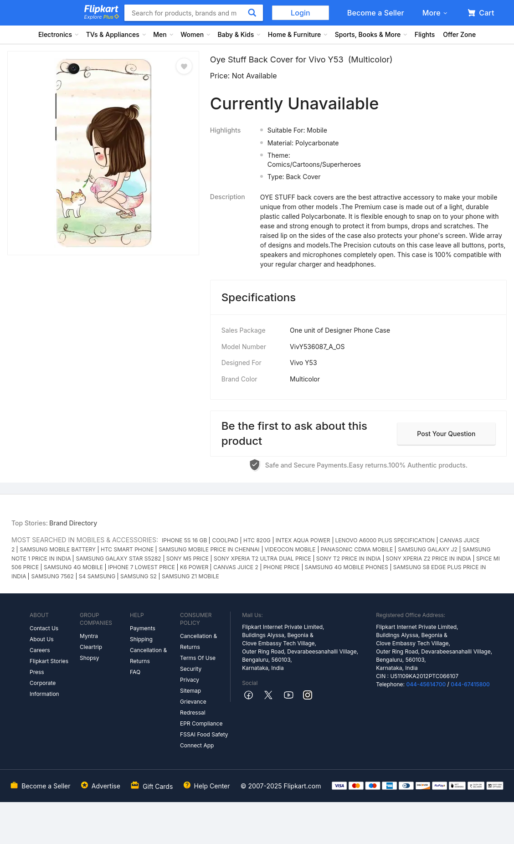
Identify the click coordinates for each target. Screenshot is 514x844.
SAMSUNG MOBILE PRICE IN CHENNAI (209, 549)
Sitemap (190, 690)
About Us (41, 639)
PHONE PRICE (281, 567)
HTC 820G (257, 540)
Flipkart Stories (49, 661)
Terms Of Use (198, 657)
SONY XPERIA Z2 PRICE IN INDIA (428, 558)
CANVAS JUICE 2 (235, 567)
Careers (40, 650)
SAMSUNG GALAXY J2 (427, 549)
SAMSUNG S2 (138, 576)
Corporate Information (44, 688)
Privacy (189, 679)
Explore (101, 17)
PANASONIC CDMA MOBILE (357, 549)
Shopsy (89, 657)
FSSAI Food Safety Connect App (204, 740)
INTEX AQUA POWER (303, 540)
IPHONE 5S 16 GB (184, 540)
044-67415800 (470, 684)
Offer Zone (459, 34)
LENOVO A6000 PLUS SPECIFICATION (385, 540)
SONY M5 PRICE (187, 558)
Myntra (89, 636)
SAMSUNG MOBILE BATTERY (58, 549)
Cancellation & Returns (148, 655)
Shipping (141, 639)
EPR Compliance (201, 723)
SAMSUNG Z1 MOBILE (190, 576)
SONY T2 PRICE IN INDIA (348, 558)
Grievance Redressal (193, 707)
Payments (142, 628)
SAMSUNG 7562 (52, 576)
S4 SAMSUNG (97, 576)
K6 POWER (194, 567)
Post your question (446, 433)
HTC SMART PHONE (127, 549)
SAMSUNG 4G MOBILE (73, 567)
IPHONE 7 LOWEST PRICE (141, 567)
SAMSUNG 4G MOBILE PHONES (346, 567)
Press (37, 672)
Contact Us (44, 628)
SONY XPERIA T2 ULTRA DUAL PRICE (262, 558)
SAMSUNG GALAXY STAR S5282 (118, 558)
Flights (425, 34)
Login (300, 12)
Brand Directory (73, 523)
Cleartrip (91, 646)
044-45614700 (426, 684)
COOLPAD (225, 540)
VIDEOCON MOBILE (290, 549)
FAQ (135, 672)
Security (190, 668)
